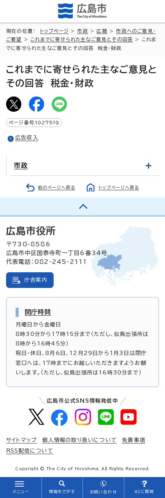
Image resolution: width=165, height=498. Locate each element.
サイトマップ (21, 440)
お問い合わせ (103, 492)
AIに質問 (144, 491)
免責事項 (133, 440)
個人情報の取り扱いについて (79, 440)
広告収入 (26, 137)
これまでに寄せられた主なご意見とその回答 (81, 39)
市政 (82, 31)
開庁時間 (38, 312)
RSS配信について (29, 450)
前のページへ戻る (56, 187)
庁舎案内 (36, 280)
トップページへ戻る (118, 187)
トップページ (54, 31)
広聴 (102, 31)
